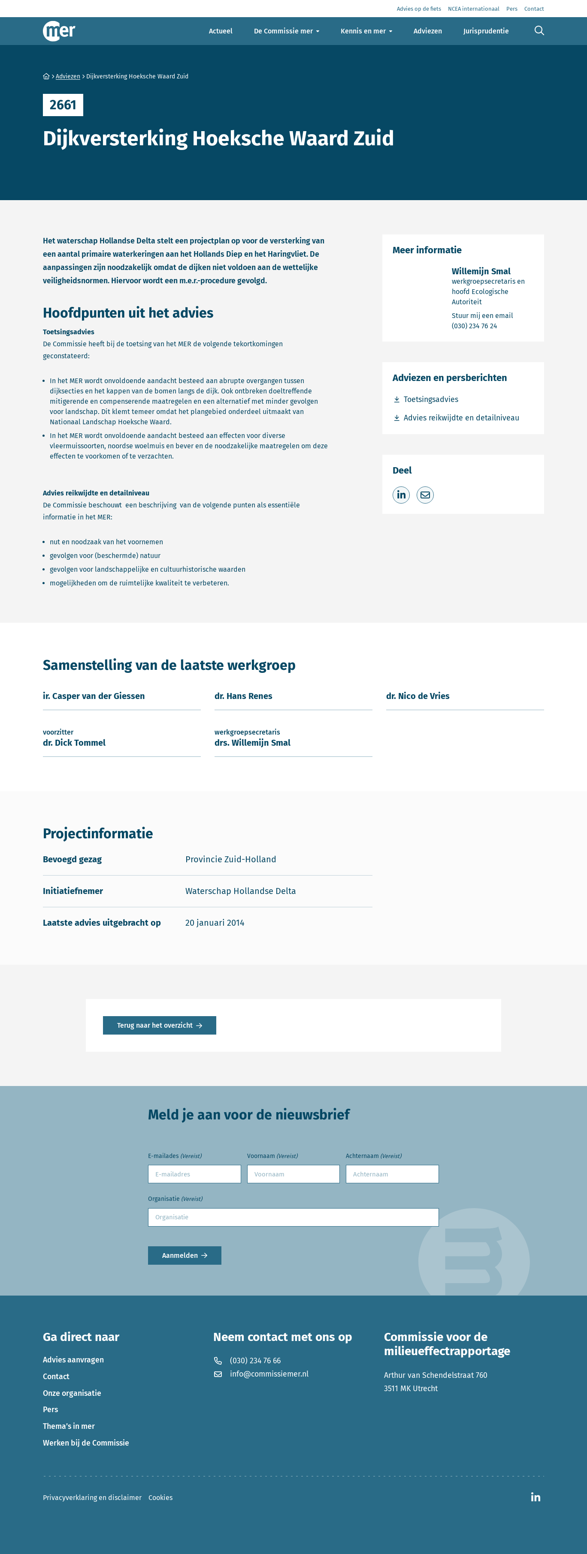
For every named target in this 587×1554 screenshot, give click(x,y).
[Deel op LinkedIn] (401, 495)
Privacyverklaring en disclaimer (92, 1498)
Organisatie (175, 1199)
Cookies (160, 1498)
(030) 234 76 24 (493, 325)
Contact (56, 1376)
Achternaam (373, 1156)
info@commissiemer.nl (260, 1374)
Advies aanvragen (73, 1360)
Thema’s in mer (69, 1426)
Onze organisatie (72, 1393)
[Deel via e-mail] (425, 495)
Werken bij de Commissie (86, 1443)
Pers (50, 1409)
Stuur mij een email (493, 315)
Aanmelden (180, 1255)
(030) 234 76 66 (246, 1360)
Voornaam (272, 1156)
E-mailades (174, 1156)
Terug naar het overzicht (155, 1025)
